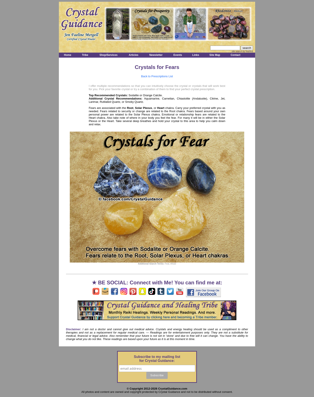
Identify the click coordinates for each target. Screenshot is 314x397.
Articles (133, 55)
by (247, 51)
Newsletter (156, 55)
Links (195, 55)
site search (237, 51)
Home (67, 55)
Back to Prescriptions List (157, 76)
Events (177, 55)
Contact (236, 55)
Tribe (85, 55)
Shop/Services (108, 55)
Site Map (214, 55)
